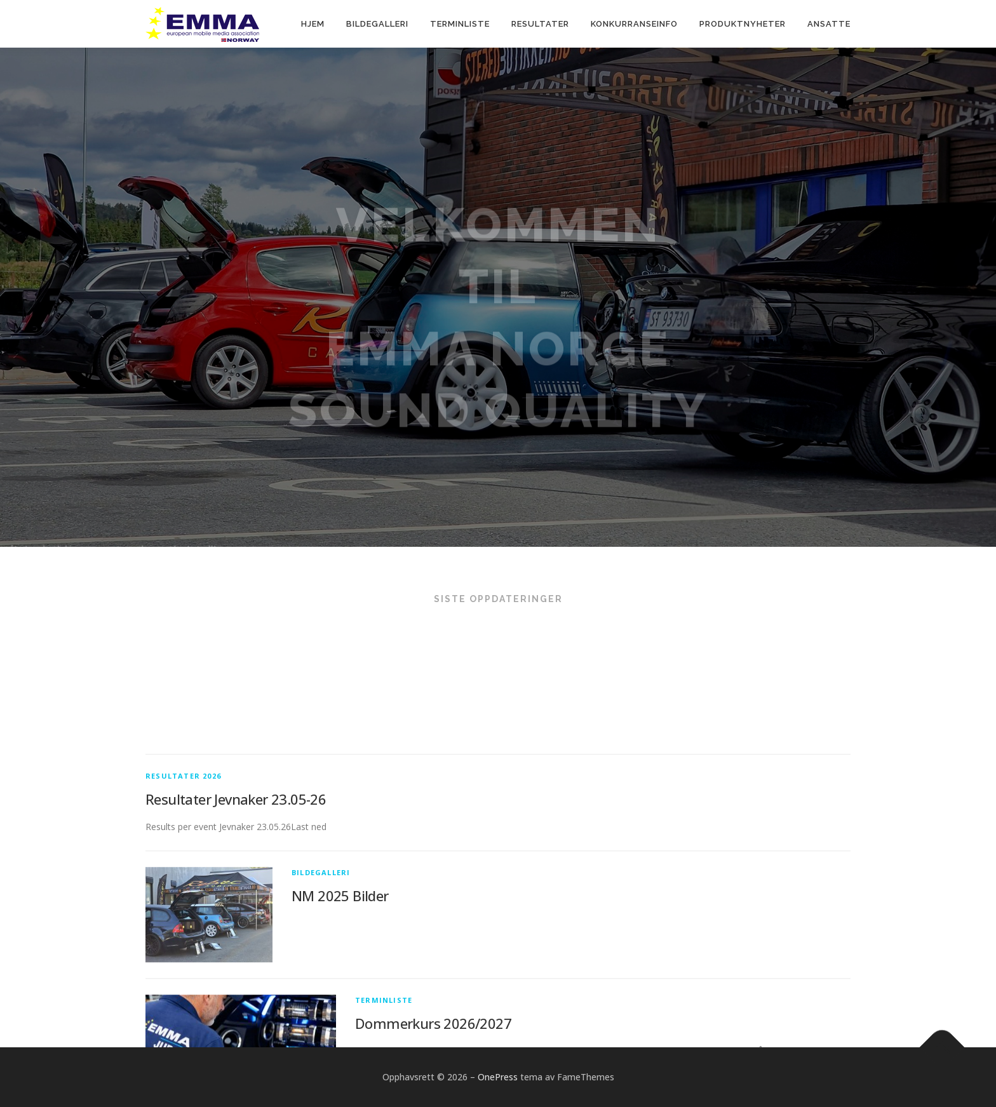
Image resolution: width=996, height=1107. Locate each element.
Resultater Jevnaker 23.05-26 (235, 879)
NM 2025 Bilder (340, 974)
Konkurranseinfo (634, 24)
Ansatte (829, 24)
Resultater (540, 24)
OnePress (498, 1077)
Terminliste (460, 24)
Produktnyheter (742, 24)
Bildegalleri (377, 24)
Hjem (313, 24)
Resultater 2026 (183, 856)
